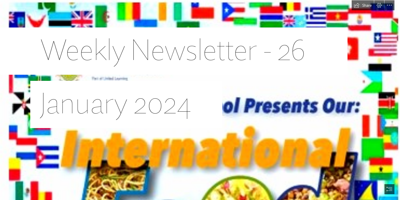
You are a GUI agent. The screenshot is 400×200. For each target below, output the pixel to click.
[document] (200, 100)
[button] (363, 5)
